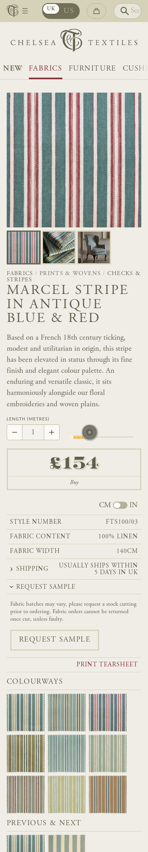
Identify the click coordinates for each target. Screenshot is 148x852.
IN (133, 505)
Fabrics (45, 69)
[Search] (128, 11)
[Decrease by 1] (14, 432)
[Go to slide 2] (94, 247)
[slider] (89, 437)
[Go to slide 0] (24, 247)
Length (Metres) (28, 419)
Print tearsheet (107, 665)
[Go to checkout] (96, 11)
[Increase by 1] (52, 432)
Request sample (55, 640)
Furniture (92, 69)
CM (105, 505)
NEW (12, 69)
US (69, 11)
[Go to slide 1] (59, 247)
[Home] (74, 42)
